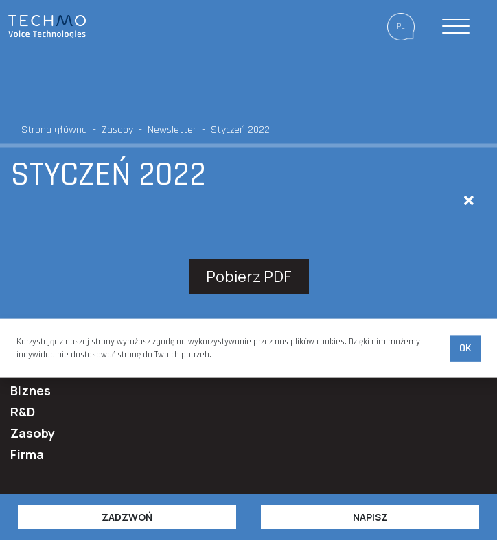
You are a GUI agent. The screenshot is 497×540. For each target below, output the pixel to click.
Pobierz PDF (249, 276)
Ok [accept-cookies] (465, 348)
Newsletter (172, 130)
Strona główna (54, 130)
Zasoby (117, 130)
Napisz (370, 517)
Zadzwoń (127, 517)
